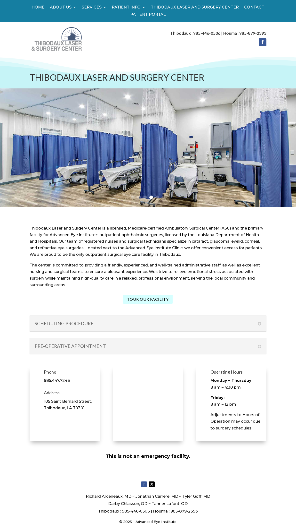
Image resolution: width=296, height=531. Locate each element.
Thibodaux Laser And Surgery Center (195, 7)
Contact (254, 7)
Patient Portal (148, 15)
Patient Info (126, 7)
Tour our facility (148, 299)
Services (92, 7)
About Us (61, 7)
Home (38, 7)
